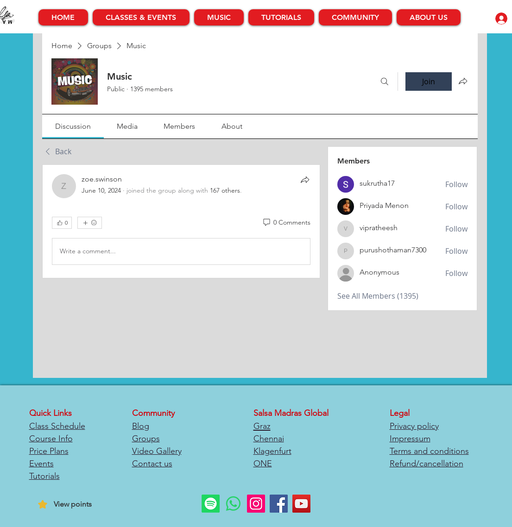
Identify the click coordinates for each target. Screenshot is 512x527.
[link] (73, 126)
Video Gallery (157, 451)
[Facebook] (279, 504)
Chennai (268, 438)
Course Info (51, 438)
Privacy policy (414, 426)
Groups (146, 438)
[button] (141, 17)
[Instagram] (256, 504)
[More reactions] (89, 223)
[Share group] (462, 81)
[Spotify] (211, 504)
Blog (140, 426)
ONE (262, 463)
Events (41, 463)
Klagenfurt (272, 451)
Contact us (152, 463)
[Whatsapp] (233, 504)
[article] (181, 221)
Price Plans (49, 451)
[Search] (384, 81)
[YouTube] (301, 504)
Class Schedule (57, 426)
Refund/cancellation (426, 463)
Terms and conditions (429, 451)
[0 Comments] (286, 222)
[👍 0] (62, 223)
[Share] (304, 179)
